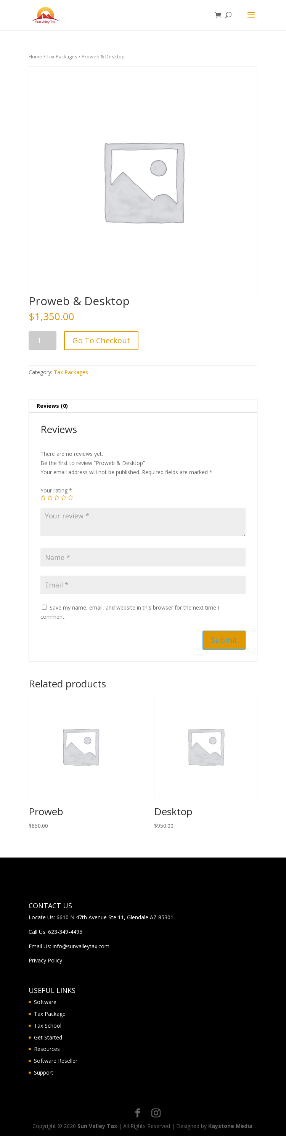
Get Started (48, 1037)
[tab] (143, 406)
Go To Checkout (101, 340)
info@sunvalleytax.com (81, 946)
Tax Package (50, 1013)
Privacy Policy (45, 960)
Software (45, 1002)
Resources (47, 1048)
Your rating (56, 490)
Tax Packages (62, 56)
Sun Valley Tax (97, 1126)
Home (35, 56)
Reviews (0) (52, 405)
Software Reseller (55, 1060)
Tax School (47, 1025)
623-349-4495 (65, 931)
